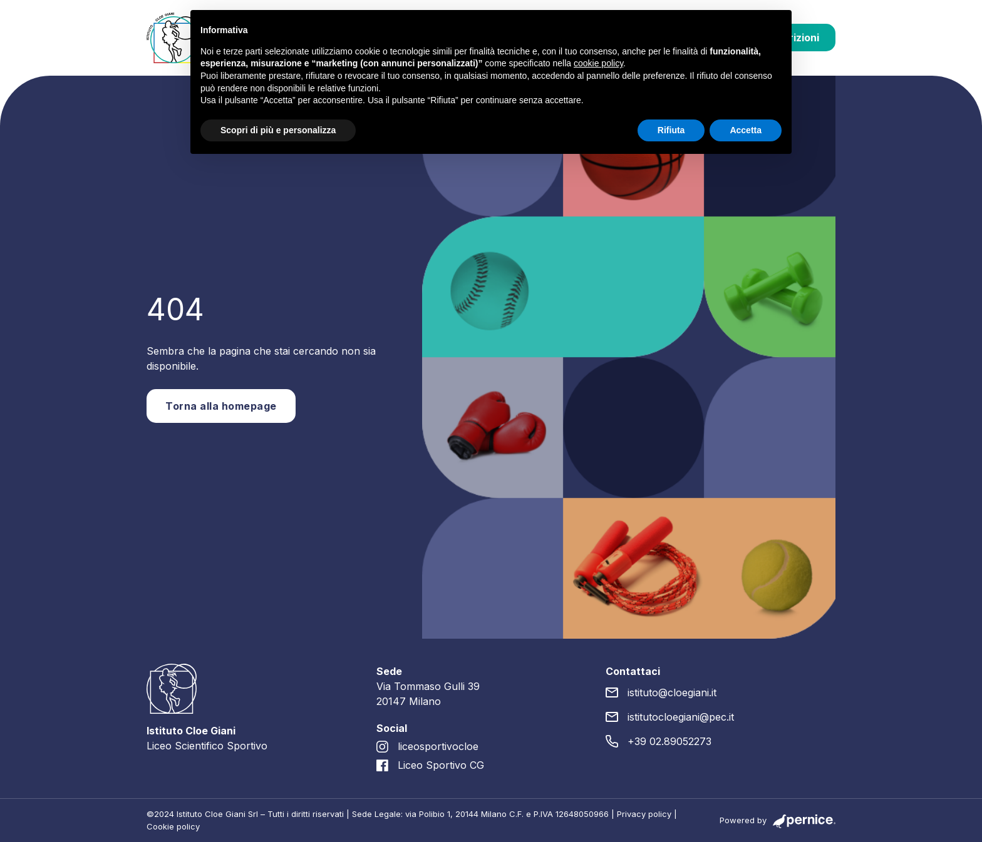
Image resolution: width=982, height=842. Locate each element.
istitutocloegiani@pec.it (681, 717)
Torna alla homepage (221, 406)
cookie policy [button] (598, 63)
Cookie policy (173, 826)
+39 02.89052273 (669, 741)
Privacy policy (644, 814)
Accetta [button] (746, 130)
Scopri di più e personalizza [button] (278, 130)
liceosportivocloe (438, 746)
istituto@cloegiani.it (672, 692)
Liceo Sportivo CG (441, 765)
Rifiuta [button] (671, 130)
